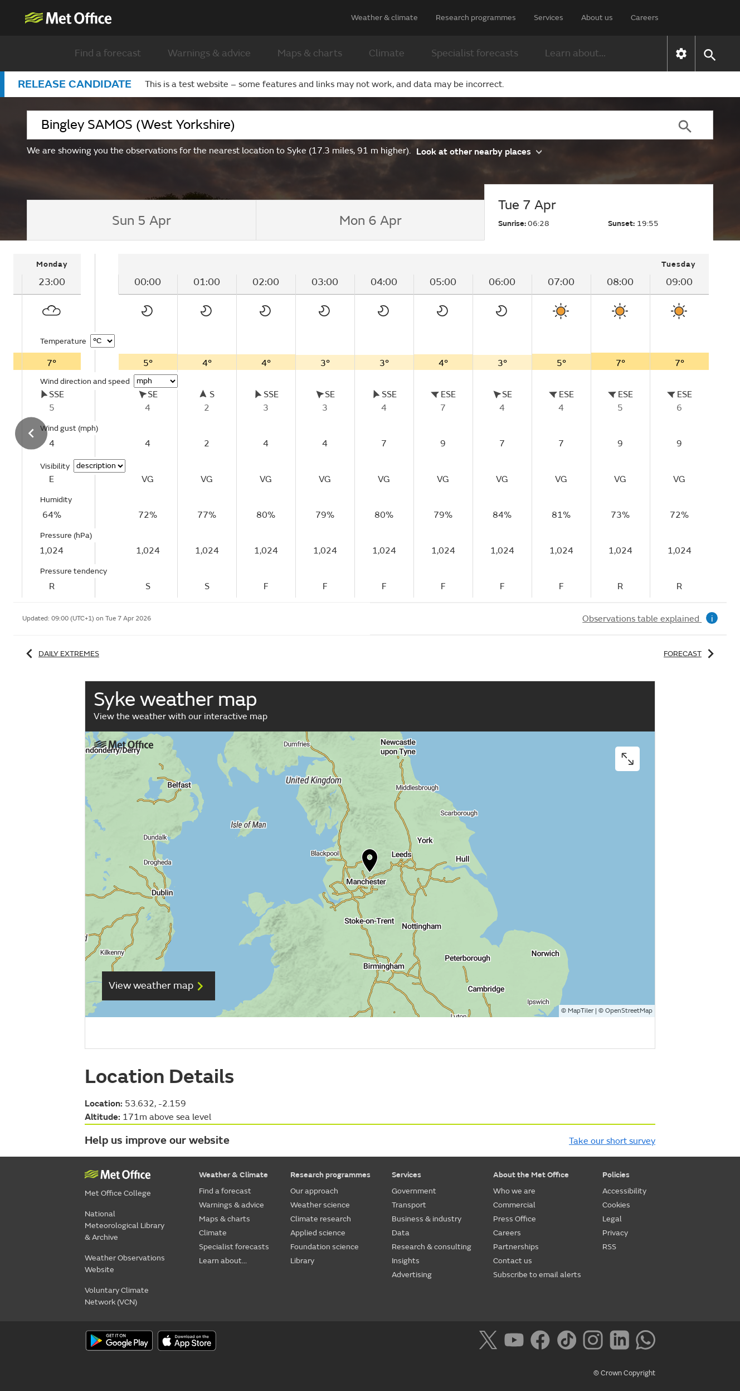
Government (414, 1191)
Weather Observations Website (125, 1263)
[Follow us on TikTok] (569, 1342)
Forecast (691, 653)
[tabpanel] (413, 426)
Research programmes (476, 17)
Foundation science (324, 1247)
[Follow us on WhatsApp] (645, 1342)
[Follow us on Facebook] (542, 1342)
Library (302, 1260)
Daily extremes (60, 653)
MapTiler (580, 1011)
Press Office (514, 1219)
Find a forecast (108, 53)
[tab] (141, 220)
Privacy (615, 1233)
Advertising (412, 1274)
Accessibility (624, 1191)
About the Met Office (531, 1175)
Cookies (616, 1205)
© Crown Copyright (624, 1373)
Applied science (317, 1233)
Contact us (512, 1260)
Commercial (514, 1205)
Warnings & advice (209, 53)
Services (548, 17)
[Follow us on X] (490, 1342)
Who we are (514, 1191)
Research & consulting (431, 1247)
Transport (409, 1205)
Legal (612, 1219)
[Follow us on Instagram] (595, 1342)
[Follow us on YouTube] (516, 1342)
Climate (387, 53)
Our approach (314, 1191)
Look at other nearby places (479, 151)
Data (401, 1233)
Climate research (320, 1219)
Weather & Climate (233, 1175)
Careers (645, 17)
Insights (406, 1260)
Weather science (320, 1205)
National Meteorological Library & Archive (124, 1225)
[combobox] (341, 125)
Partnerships (516, 1247)
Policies (616, 1175)
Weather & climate (384, 17)
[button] (709, 54)
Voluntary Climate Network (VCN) (117, 1296)
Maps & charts (310, 53)
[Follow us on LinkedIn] (622, 1342)
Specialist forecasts (474, 53)
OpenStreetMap (629, 1011)
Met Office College (118, 1193)
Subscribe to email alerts (537, 1274)
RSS (609, 1247)
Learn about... (575, 53)
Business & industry (426, 1219)
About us (597, 17)
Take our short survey (612, 1141)
